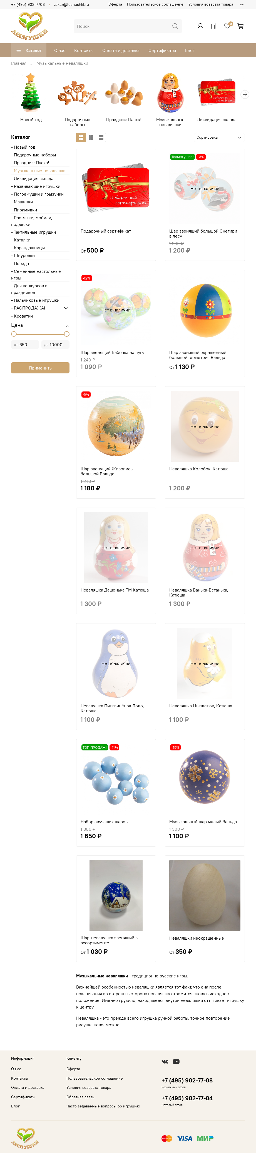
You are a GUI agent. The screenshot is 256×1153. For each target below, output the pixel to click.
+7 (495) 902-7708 (28, 4)
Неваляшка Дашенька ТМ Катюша (115, 591)
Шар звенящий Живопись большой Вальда (107, 473)
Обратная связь (80, 1096)
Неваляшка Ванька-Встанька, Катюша (198, 594)
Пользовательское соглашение (155, 4)
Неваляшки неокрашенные (196, 939)
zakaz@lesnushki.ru (71, 4)
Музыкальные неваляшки (176, 123)
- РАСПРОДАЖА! (28, 309)
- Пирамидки (24, 211)
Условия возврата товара (210, 4)
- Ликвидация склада (32, 180)
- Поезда (20, 265)
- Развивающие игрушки (35, 188)
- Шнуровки (23, 257)
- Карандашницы (28, 249)
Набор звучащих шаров (104, 823)
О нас (59, 50)
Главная (18, 63)
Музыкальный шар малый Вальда (203, 823)
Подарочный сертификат (106, 232)
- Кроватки (22, 317)
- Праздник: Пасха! (30, 164)
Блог (190, 50)
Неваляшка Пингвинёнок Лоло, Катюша (112, 710)
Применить (40, 369)
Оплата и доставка (121, 50)
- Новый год (23, 148)
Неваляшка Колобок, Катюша (198, 470)
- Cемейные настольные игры (36, 276)
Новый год (32, 121)
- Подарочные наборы (33, 156)
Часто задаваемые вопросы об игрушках (103, 1106)
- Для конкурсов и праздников (29, 290)
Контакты (83, 50)
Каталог (29, 50)
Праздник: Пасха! (128, 121)
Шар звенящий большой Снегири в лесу (203, 235)
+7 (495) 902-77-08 (187, 1080)
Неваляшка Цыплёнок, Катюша (200, 707)
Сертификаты (162, 50)
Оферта (115, 4)
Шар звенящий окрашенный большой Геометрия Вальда (197, 356)
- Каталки (20, 241)
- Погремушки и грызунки (37, 195)
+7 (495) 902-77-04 (187, 1098)
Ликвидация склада (224, 121)
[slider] (14, 335)
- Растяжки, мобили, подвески (31, 222)
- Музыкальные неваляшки (38, 172)
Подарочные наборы (80, 123)
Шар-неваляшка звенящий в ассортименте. (109, 942)
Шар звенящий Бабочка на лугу (112, 354)
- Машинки (22, 203)
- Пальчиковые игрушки (35, 302)
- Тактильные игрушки (33, 233)
